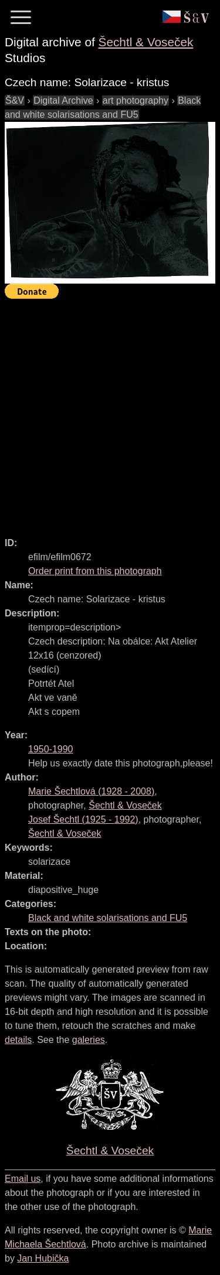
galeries (88, 1040)
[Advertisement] (110, 413)
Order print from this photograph (95, 571)
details (18, 1040)
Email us (22, 1179)
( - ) (91, 791)
